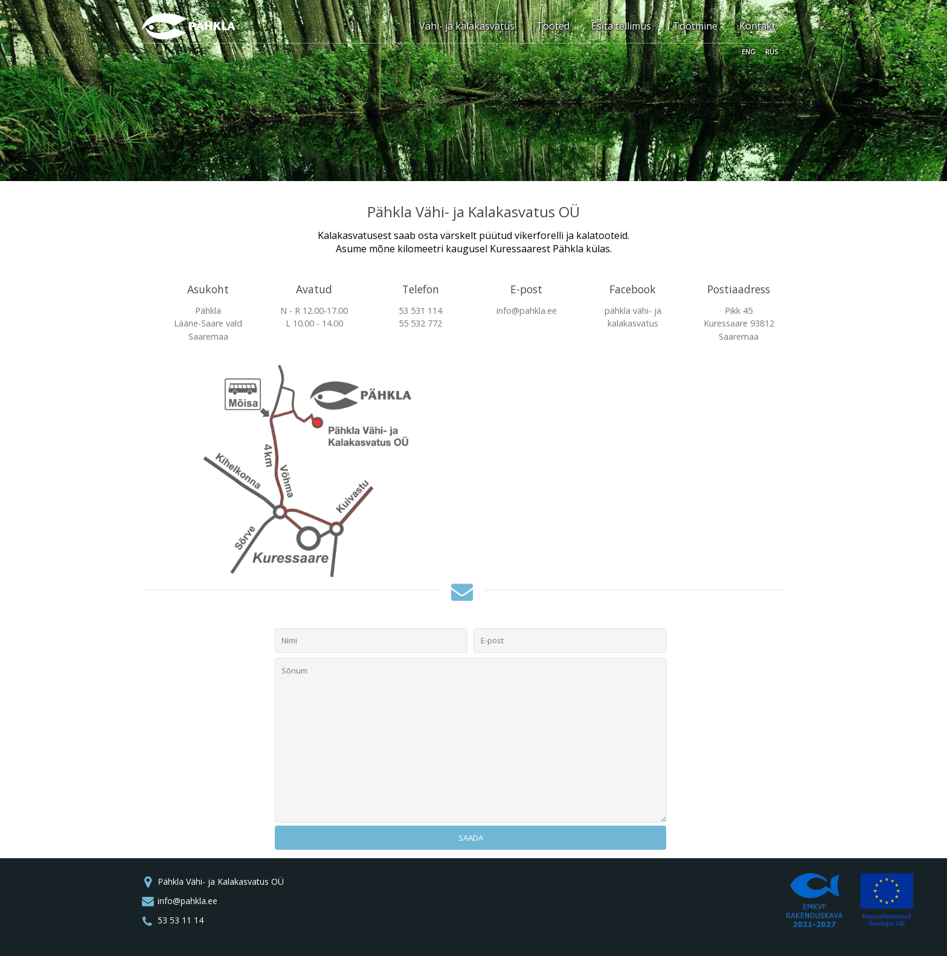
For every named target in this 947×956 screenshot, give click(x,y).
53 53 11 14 (181, 920)
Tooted (553, 26)
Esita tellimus (621, 26)
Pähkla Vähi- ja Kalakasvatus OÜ (221, 881)
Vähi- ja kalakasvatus (467, 26)
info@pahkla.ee (187, 901)
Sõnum (471, 740)
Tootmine (695, 26)
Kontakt (757, 26)
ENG (749, 51)
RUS (771, 51)
